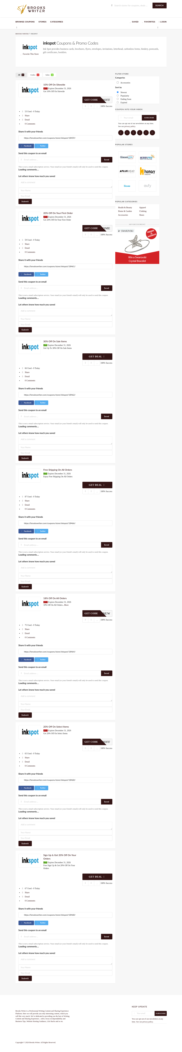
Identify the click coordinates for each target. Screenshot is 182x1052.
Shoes (141, 215)
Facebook (26, 146)
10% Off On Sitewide (54, 84)
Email (25, 120)
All (21, 75)
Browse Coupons (25, 22)
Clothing (143, 211)
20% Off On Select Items (56, 726)
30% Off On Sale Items (55, 341)
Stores (42, 22)
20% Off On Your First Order (58, 213)
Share (25, 116)
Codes (35, 75)
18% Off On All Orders (55, 598)
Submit (25, 201)
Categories (56, 22)
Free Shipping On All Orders (57, 469)
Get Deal (97, 356)
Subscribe (149, 118)
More (66, 605)
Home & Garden (125, 211)
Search (159, 5)
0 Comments (28, 124)
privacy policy (129, 126)
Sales (50, 75)
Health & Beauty (125, 207)
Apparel (142, 207)
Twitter (41, 146)
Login (162, 21)
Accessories (123, 215)
